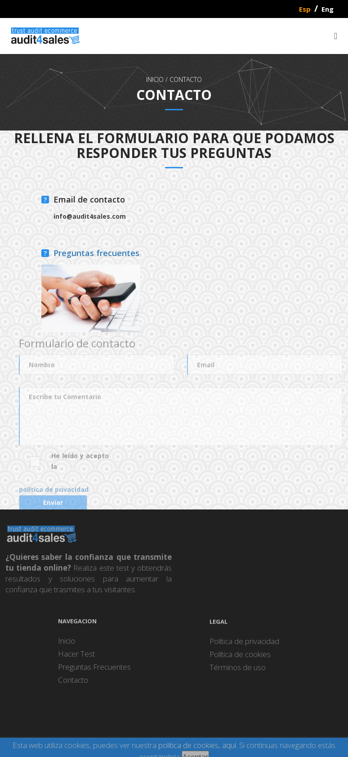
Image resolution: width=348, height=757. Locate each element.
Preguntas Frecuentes (94, 671)
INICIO (155, 79)
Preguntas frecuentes (96, 253)
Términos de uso (238, 671)
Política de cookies (240, 658)
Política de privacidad (244, 645)
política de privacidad (54, 497)
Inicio (66, 645)
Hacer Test (76, 658)
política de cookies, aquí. (197, 745)
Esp (305, 9)
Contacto (186, 79)
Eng (327, 9)
